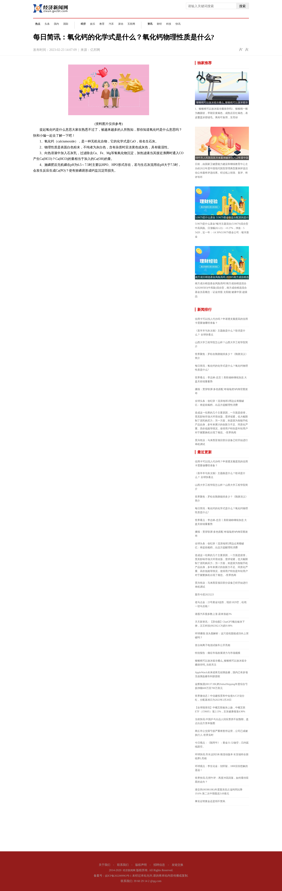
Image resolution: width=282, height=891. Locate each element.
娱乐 (92, 24)
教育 (101, 24)
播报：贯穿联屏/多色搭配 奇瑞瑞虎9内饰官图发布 (221, 391)
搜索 (242, 6)
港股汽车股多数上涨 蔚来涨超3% (213, 614)
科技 (168, 24)
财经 (159, 24)
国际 (65, 24)
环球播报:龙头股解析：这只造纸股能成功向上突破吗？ (222, 635)
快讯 (178, 24)
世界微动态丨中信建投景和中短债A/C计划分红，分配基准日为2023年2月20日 (219, 698)
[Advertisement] (222, 827)
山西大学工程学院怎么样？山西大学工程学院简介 (221, 344)
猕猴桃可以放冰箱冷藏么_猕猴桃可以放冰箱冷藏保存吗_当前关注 (221, 662)
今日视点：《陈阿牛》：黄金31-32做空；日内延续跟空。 (222, 744)
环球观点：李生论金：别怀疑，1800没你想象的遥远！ (221, 768)
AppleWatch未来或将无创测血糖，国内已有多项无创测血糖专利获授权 (221, 674)
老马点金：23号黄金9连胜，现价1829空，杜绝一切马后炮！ (221, 604)
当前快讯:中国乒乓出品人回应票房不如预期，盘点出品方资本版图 (222, 721)
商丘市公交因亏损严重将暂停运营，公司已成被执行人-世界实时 (221, 733)
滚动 (120, 24)
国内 (56, 24)
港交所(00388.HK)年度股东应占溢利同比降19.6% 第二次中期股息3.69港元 (218, 791)
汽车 (111, 24)
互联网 (131, 24)
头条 (47, 24)
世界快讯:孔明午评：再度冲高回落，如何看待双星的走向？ (222, 780)
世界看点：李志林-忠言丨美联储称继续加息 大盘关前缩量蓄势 (221, 379)
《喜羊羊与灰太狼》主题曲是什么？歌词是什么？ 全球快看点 (220, 332)
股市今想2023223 (204, 594)
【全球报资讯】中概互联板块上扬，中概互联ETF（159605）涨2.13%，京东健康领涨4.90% (220, 709)
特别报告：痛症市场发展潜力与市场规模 (217, 653)
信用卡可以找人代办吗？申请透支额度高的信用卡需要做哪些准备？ (221, 321)
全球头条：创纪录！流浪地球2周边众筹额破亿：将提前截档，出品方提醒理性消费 (219, 403)
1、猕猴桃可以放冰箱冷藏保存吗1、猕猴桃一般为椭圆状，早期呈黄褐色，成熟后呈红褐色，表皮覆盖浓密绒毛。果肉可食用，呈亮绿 (221, 113)
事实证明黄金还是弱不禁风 (210, 801)
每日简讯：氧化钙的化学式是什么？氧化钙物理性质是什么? (221, 367)
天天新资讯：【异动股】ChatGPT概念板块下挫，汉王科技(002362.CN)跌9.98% (220, 623)
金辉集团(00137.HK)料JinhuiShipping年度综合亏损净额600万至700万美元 (221, 686)
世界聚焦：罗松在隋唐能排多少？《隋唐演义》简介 (221, 356)
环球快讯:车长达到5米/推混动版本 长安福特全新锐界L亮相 (222, 756)
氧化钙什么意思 (62, 176)
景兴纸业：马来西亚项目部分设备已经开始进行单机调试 (221, 442)
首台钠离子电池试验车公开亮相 (212, 645)
